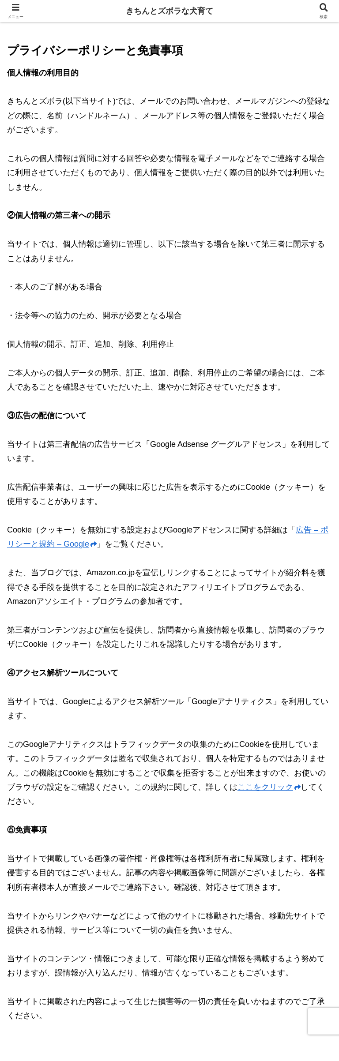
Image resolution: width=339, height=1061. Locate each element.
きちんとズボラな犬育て (169, 11)
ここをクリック (269, 787)
